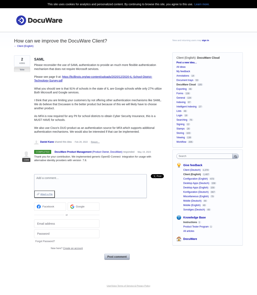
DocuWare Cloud (208, 57)
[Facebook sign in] (50, 207)
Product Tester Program (196, 226)
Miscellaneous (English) (196, 196)
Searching (181, 119)
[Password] (66, 233)
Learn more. (201, 4)
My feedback (183, 71)
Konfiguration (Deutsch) (196, 192)
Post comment (117, 256)
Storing (180, 133)
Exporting (181, 89)
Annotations (182, 75)
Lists (179, 111)
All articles (188, 231)
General (180, 97)
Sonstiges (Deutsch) (194, 209)
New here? (67, 248)
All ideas (181, 67)
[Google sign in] (84, 207)
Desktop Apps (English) (196, 187)
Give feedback (192, 165)
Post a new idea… (186, 62)
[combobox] (205, 156)
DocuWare (190, 238)
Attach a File (46, 194)
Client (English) (186, 57)
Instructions (190, 222)
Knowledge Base (194, 217)
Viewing (180, 137)
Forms (179, 93)
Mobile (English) (192, 205)
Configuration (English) (195, 178)
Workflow (181, 141)
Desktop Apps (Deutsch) (196, 183)
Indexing (181, 102)
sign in (205, 40)
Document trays (184, 80)
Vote (22, 69)
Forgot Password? (45, 241)
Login (179, 115)
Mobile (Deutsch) (192, 200)
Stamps (180, 128)
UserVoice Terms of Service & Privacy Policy (128, 286)
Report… (95, 142)
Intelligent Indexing (186, 106)
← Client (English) (24, 46)
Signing (180, 124)
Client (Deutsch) (192, 170)
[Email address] (66, 223)
